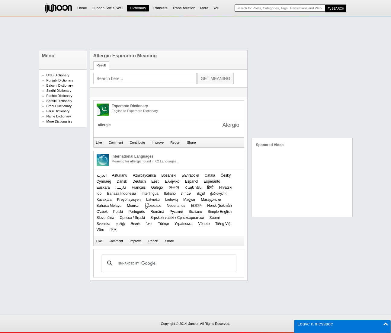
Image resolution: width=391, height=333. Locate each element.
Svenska (104, 224)
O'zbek (102, 212)
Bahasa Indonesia (121, 193)
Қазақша (104, 199)
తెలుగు (135, 224)
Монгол (133, 205)
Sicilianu (195, 212)
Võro (100, 230)
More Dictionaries (59, 121)
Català (210, 175)
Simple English (220, 212)
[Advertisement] (195, 33)
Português (136, 212)
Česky (226, 175)
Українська (184, 224)
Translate (160, 8)
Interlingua (150, 193)
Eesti (155, 181)
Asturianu (119, 175)
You (216, 8)
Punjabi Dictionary (59, 80)
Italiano (170, 193)
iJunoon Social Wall (107, 8)
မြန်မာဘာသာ (153, 205)
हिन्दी (210, 187)
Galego (157, 187)
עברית (186, 193)
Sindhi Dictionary (59, 90)
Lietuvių (171, 199)
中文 (113, 230)
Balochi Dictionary (59, 85)
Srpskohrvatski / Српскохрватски (177, 218)
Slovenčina (105, 218)
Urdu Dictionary (57, 75)
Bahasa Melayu (109, 205)
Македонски (211, 199)
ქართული (218, 193)
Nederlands (176, 205)
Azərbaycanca (144, 175)
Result (101, 65)
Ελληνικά (172, 181)
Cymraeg (104, 181)
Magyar (189, 199)
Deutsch (139, 181)
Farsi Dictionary (57, 111)
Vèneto (204, 224)
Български (190, 175)
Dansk (122, 181)
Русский (176, 212)
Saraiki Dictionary (59, 101)
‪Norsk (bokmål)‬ (219, 205)
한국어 (173, 187)
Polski (118, 212)
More (204, 8)
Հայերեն (193, 187)
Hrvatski (225, 187)
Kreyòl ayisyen (129, 199)
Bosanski (169, 175)
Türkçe (163, 224)
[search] (167, 263)
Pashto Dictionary (59, 96)
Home (82, 8)
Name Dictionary (58, 116)
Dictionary (138, 8)
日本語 (196, 205)
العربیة (102, 175)
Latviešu (153, 199)
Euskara (103, 187)
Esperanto (212, 181)
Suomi (214, 218)
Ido (99, 193)
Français (139, 187)
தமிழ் (120, 224)
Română (157, 212)
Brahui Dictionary (59, 106)
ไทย (149, 224)
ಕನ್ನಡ (201, 193)
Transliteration (183, 8)
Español (191, 181)
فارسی (120, 187)
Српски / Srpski (132, 218)
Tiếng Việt (223, 224)
